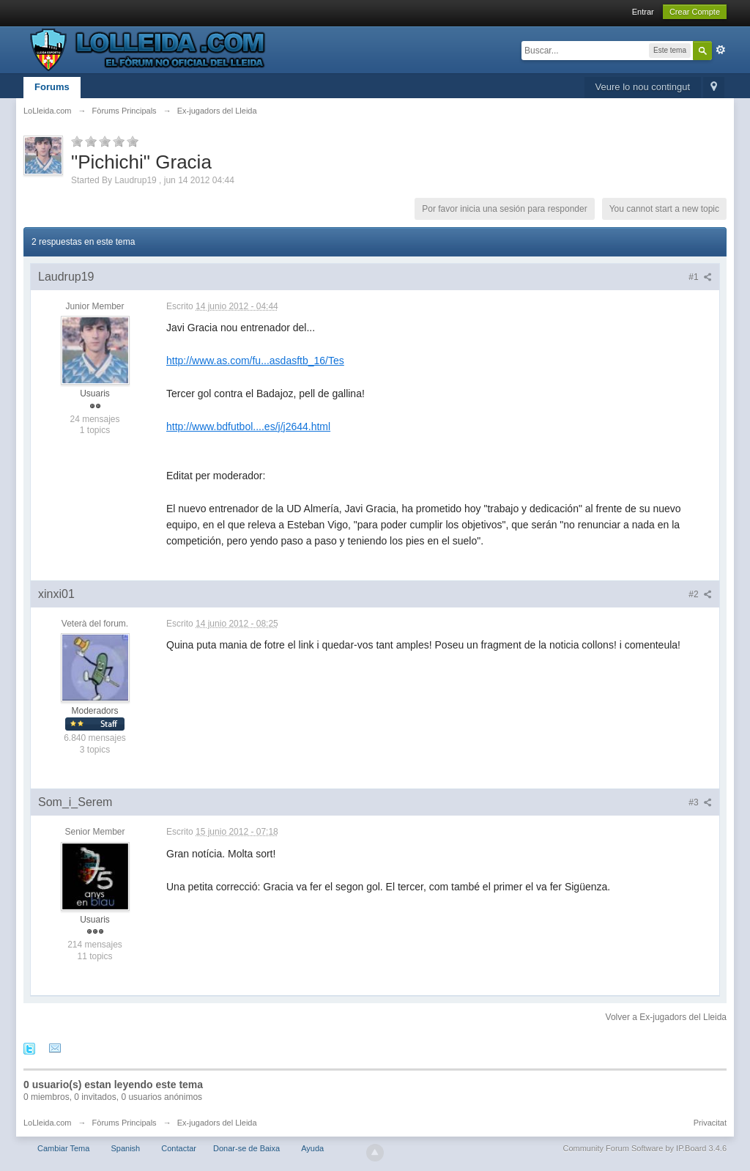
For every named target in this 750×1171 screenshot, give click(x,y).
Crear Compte (694, 11)
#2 (700, 594)
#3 (700, 802)
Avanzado (721, 50)
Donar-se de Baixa (246, 1148)
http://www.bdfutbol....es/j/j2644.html (248, 426)
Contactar (178, 1148)
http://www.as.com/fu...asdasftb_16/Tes (255, 360)
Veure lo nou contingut (642, 86)
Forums (52, 86)
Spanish (125, 1148)
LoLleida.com (47, 1122)
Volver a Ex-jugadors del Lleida (666, 1017)
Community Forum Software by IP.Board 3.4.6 (644, 1148)
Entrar (643, 11)
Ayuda (312, 1148)
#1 (700, 277)
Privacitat (710, 1122)
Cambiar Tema (63, 1148)
